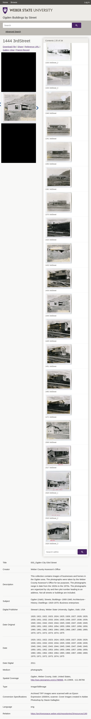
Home (5, 2)
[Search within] (60, 551)
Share (20, 46)
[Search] (37, 25)
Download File (9, 46)
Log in (87, 2)
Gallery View (8, 50)
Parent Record (22, 50)
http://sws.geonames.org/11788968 (47, 680)
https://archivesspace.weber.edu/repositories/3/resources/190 (59, 713)
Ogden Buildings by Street (20, 17)
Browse (14, 2)
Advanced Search (13, 32)
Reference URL (32, 46)
